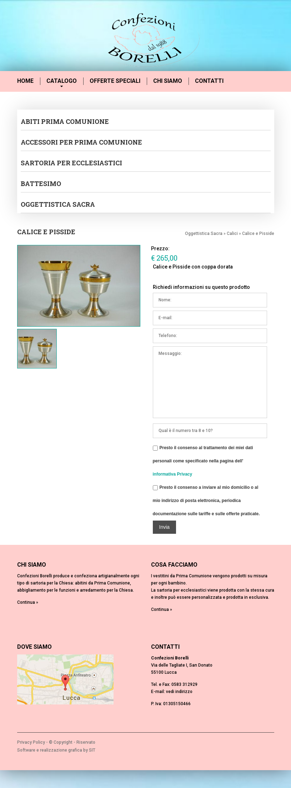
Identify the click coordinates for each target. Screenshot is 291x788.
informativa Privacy (172, 474)
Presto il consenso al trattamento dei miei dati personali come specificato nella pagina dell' (203, 460)
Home (25, 80)
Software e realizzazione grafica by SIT (56, 750)
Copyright (63, 742)
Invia (164, 527)
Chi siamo (167, 80)
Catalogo (61, 81)
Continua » (27, 602)
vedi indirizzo (179, 691)
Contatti (209, 80)
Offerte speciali (115, 80)
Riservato (85, 742)
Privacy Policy (31, 742)
